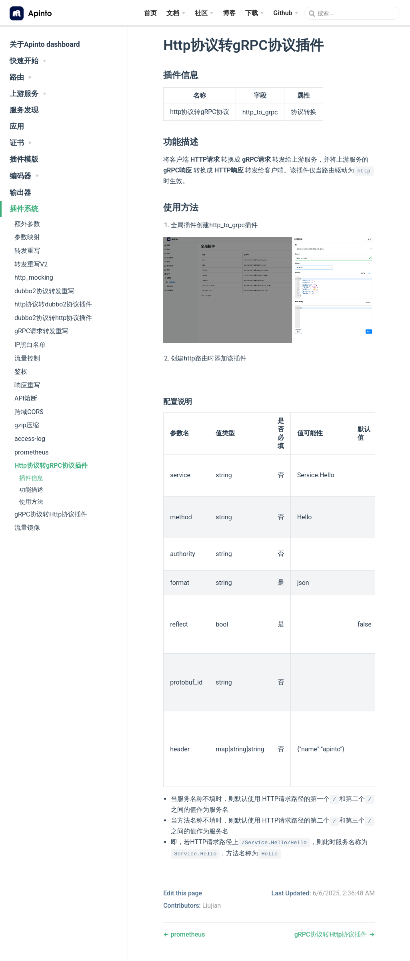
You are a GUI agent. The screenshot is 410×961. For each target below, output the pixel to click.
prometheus (31, 452)
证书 (21, 143)
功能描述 (31, 489)
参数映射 (27, 237)
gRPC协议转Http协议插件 (50, 514)
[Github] (285, 13)
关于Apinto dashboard (45, 44)
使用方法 (31, 501)
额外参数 (27, 224)
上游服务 (28, 94)
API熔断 (25, 398)
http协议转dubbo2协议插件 (53, 304)
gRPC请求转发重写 (41, 331)
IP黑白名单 (30, 344)
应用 (17, 126)
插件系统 (24, 209)
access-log (29, 438)
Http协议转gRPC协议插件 (51, 465)
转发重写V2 (31, 264)
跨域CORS (29, 412)
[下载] (254, 13)
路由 (21, 77)
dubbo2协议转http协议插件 (53, 318)
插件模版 (24, 159)
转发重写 (27, 250)
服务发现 (24, 110)
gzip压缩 (26, 425)
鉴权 (20, 371)
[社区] (204, 13)
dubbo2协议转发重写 (44, 291)
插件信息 (31, 478)
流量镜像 (27, 527)
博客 (229, 13)
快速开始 (28, 61)
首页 (150, 13)
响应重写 (27, 385)
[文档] (175, 13)
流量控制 (27, 358)
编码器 (24, 176)
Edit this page (182, 893)
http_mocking (33, 277)
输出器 (20, 192)
